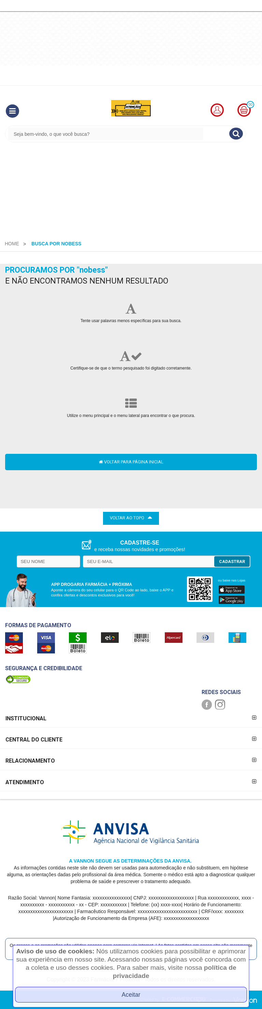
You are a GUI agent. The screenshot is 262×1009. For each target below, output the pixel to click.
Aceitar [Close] (131, 994)
